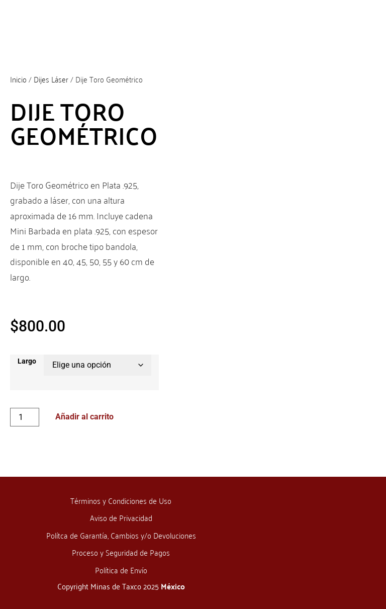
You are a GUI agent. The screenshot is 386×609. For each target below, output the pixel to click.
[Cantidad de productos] (24, 417)
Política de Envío (121, 570)
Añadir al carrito (84, 416)
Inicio (18, 79)
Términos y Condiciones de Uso (120, 500)
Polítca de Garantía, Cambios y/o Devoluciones (121, 535)
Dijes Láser (51, 79)
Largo (27, 361)
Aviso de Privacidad (121, 517)
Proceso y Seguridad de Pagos (121, 552)
